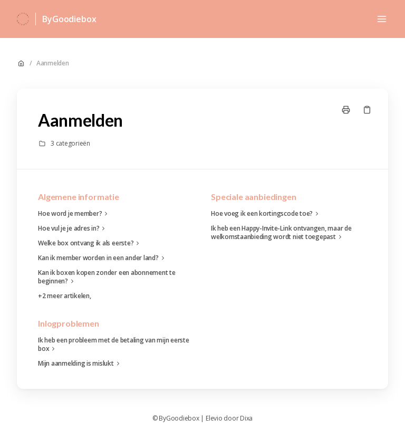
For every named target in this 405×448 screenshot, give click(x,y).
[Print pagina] (346, 109)
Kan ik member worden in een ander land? (102, 258)
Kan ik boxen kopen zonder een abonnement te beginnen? (107, 277)
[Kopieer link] (367, 109)
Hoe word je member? (74, 213)
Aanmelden (52, 63)
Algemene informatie (78, 197)
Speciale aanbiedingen (253, 197)
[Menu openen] (381, 19)
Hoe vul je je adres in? (73, 228)
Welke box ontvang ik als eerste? (90, 243)
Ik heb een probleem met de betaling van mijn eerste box (113, 344)
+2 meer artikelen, (64, 296)
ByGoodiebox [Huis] (69, 19)
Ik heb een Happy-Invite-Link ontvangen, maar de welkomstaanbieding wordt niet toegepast (281, 232)
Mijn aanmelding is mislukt (80, 363)
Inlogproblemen (68, 323)
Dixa (246, 418)
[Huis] (23, 19)
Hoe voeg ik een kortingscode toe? (266, 213)
